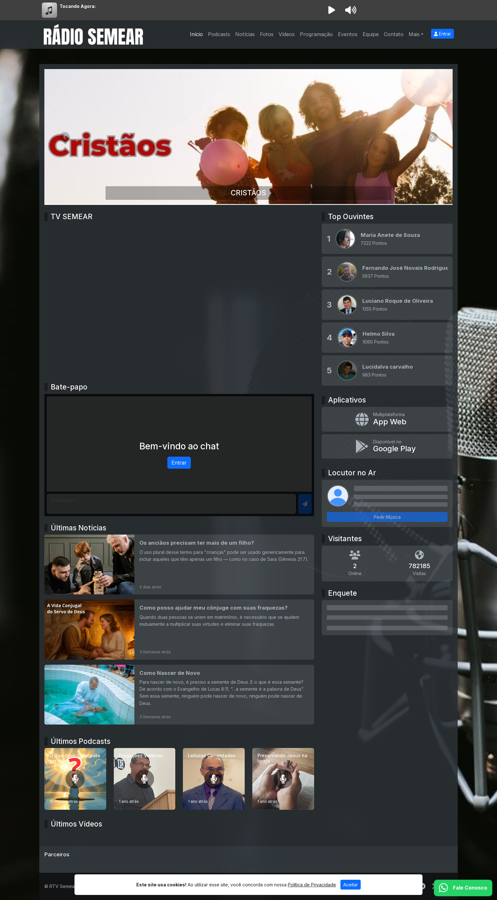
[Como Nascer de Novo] (179, 695)
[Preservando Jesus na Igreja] (283, 779)
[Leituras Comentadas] (214, 779)
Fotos (267, 34)
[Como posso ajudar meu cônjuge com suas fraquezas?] (179, 629)
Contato (393, 34)
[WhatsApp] (463, 888)
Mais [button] (414, 34)
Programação (316, 34)
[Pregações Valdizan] (145, 779)
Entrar (442, 33)
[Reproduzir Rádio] (331, 10)
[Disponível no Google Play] (387, 446)
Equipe (371, 34)
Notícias (245, 34)
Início (196, 34)
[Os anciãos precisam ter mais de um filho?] (179, 564)
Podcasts (219, 34)
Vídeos (287, 34)
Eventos (348, 34)
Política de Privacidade (312, 884)
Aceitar (350, 884)
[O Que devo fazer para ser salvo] (75, 779)
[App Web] (387, 419)
